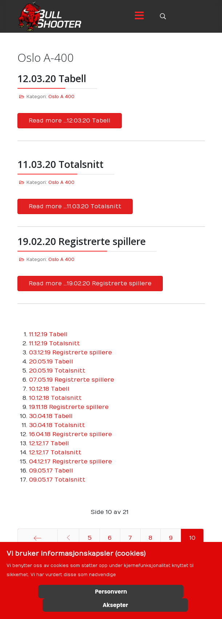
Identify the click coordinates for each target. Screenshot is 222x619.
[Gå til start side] (37, 538)
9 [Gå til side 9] (171, 538)
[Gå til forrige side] (68, 538)
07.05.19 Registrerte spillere (71, 380)
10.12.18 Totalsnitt (55, 398)
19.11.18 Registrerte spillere (69, 407)
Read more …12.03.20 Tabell (69, 120)
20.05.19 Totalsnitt (57, 370)
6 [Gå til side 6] (110, 538)
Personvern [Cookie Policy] (111, 591)
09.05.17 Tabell (51, 470)
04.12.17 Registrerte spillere (70, 461)
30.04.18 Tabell (51, 416)
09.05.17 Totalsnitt (57, 480)
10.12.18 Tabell (49, 389)
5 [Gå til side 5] (90, 538)
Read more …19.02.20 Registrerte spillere (90, 283)
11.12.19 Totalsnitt (54, 343)
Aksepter (115, 605)
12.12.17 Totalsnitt (55, 452)
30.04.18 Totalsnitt (57, 425)
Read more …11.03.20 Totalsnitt (75, 206)
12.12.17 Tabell (49, 443)
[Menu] (139, 16)
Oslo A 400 (61, 96)
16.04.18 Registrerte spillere (70, 434)
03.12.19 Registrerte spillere (70, 352)
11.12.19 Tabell (48, 334)
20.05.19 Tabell (51, 361)
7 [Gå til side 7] (130, 538)
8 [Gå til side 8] (150, 538)
